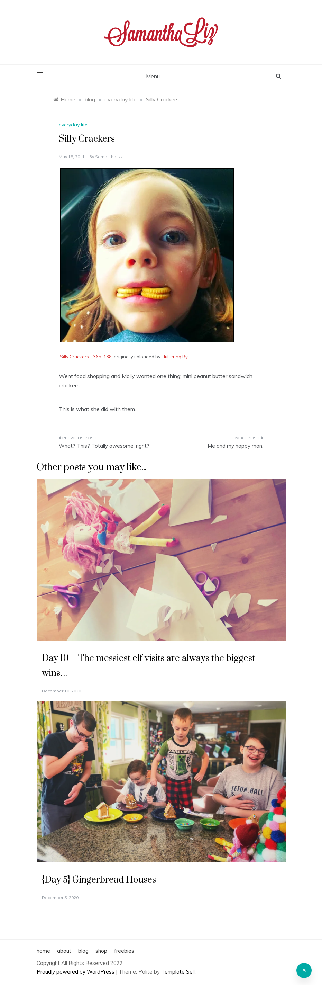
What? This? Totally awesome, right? (104, 445)
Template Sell (178, 971)
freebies (124, 951)
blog (83, 951)
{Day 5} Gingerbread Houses (99, 880)
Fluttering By (175, 356)
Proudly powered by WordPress (76, 971)
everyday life (73, 125)
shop (101, 951)
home (43, 951)
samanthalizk (109, 156)
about (64, 951)
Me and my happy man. (235, 445)
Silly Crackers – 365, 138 (86, 356)
